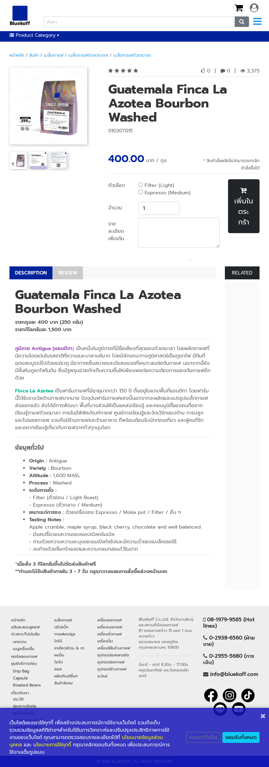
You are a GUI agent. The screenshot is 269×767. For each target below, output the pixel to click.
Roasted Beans (27, 685)
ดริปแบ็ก (61, 627)
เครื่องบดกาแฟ (109, 627)
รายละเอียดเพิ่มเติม (116, 231)
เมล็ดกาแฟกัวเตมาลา (132, 55)
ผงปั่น (59, 655)
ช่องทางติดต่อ (24, 706)
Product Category (34, 35)
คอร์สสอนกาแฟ (24, 656)
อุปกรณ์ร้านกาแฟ (111, 669)
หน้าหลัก (16, 55)
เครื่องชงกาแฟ (109, 620)
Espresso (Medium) (164, 192)
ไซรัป (58, 662)
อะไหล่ (102, 676)
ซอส (58, 669)
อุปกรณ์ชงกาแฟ (110, 662)
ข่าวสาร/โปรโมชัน (25, 634)
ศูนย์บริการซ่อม (24, 663)
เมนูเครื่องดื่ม (23, 648)
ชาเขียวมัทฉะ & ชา (69, 648)
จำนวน (115, 207)
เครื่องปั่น (105, 641)
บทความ (20, 641)
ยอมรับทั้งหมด (241, 737)
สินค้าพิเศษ (63, 683)
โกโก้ (58, 641)
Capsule (20, 678)
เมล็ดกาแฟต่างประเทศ (88, 55)
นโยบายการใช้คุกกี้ (52, 744)
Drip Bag (21, 671)
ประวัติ (18, 699)
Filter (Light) (156, 185)
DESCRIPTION (31, 273)
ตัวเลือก (116, 185)
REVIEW (67, 273)
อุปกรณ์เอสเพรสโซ (113, 655)
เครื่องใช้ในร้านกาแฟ (113, 648)
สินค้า (34, 55)
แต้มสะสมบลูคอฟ (25, 627)
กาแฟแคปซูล (64, 634)
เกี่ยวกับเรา (20, 693)
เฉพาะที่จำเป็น (203, 737)
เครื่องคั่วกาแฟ (109, 634)
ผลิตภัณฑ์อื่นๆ (66, 676)
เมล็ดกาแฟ (53, 55)
